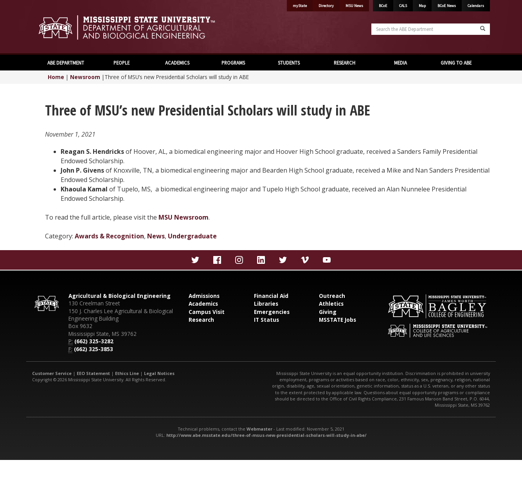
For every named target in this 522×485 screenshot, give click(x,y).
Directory (326, 5)
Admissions (204, 295)
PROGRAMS (233, 62)
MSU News (354, 5)
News (156, 236)
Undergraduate (192, 236)
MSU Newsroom (183, 217)
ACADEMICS (177, 62)
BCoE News (446, 5)
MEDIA (400, 62)
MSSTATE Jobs (337, 319)
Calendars (476, 5)
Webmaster (259, 429)
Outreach (332, 295)
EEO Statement (93, 373)
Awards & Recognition (109, 236)
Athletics (331, 303)
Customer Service (52, 373)
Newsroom (85, 77)
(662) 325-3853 (93, 349)
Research (201, 319)
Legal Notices (159, 373)
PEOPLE (121, 62)
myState (300, 5)
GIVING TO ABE (456, 62)
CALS (403, 5)
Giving (328, 312)
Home (56, 77)
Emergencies (272, 312)
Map (422, 5)
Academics (203, 303)
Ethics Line (127, 373)
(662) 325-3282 (93, 341)
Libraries (266, 303)
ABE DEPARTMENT (65, 62)
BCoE (383, 5)
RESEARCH (344, 62)
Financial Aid (271, 295)
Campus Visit (207, 312)
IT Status (266, 319)
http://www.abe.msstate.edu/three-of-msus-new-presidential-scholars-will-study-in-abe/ (266, 435)
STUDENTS (289, 62)
